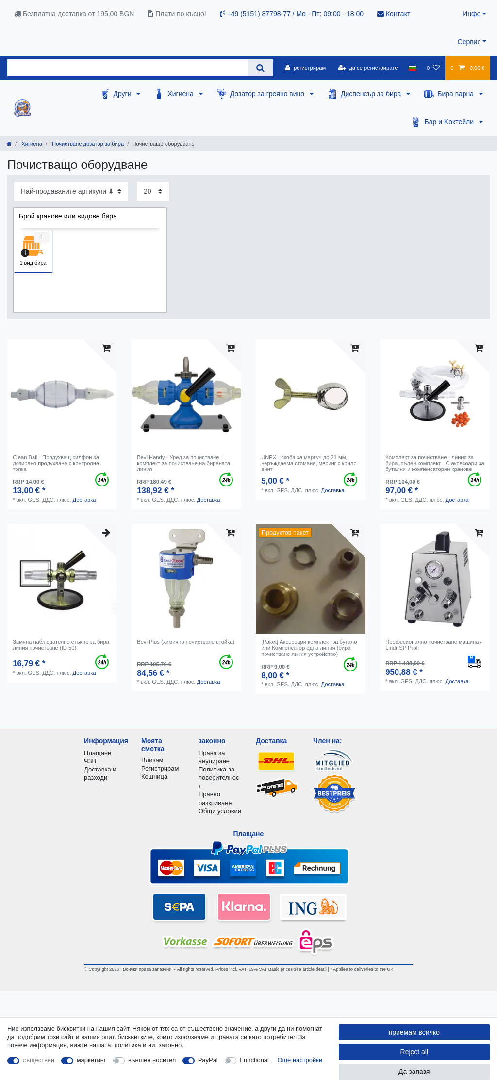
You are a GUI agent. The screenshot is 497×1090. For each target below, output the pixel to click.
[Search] (260, 67)
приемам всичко (414, 1032)
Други (123, 94)
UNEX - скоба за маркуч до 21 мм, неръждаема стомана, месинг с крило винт (309, 463)
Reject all (414, 1052)
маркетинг (91, 1060)
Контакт (393, 13)
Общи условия (220, 811)
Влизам (152, 760)
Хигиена (181, 94)
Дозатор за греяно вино (268, 94)
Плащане (97, 752)
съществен (39, 1060)
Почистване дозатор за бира (87, 144)
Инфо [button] (471, 13)
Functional (254, 1060)
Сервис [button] (468, 42)
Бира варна (456, 94)
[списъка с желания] (433, 68)
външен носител (152, 1060)
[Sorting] (71, 191)
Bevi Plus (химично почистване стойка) (185, 642)
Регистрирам (160, 768)
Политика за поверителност (219, 777)
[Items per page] (153, 191)
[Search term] (127, 67)
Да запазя (414, 1071)
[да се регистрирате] (367, 68)
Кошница (154, 776)
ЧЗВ (90, 761)
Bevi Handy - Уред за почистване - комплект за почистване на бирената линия (183, 463)
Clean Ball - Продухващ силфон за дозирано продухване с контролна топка (56, 463)
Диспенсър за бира (372, 94)
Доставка (84, 500)
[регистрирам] (305, 68)
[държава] (412, 68)
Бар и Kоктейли (450, 122)
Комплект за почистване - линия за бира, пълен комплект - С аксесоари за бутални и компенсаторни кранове (434, 463)
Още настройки (300, 1060)
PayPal (208, 1060)
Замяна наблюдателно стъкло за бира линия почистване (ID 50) (61, 645)
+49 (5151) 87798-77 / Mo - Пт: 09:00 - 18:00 (292, 13)
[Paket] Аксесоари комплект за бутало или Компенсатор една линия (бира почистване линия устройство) (309, 648)
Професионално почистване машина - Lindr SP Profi (433, 645)
